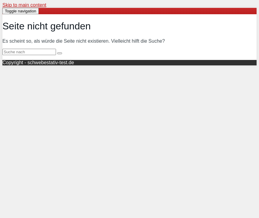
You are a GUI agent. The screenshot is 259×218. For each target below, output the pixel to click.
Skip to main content (24, 5)
